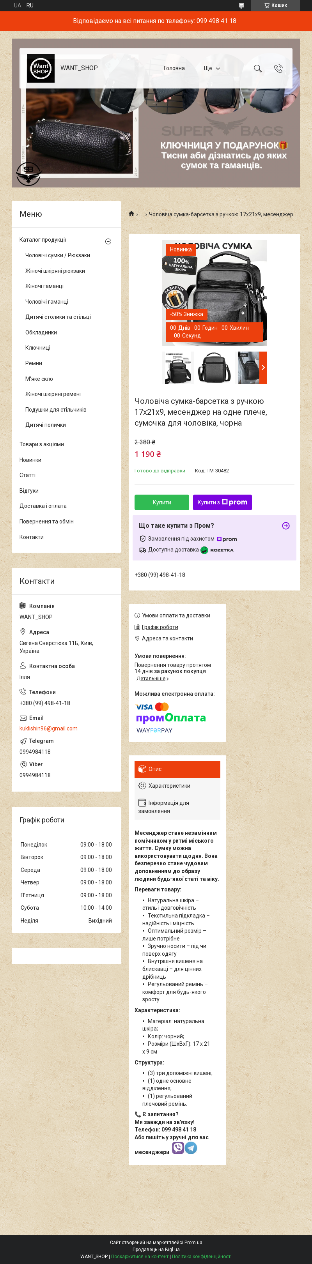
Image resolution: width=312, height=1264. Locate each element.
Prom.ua (193, 1242)
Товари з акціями (42, 444)
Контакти (32, 537)
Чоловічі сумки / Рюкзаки (57, 255)
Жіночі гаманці (44, 286)
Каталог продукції (43, 240)
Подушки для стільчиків (56, 410)
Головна (174, 68)
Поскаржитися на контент (139, 1256)
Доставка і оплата (43, 506)
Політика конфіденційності (202, 1256)
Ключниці (37, 348)
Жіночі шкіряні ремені (53, 394)
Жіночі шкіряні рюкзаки (55, 271)
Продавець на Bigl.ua (156, 1249)
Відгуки (29, 491)
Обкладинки (41, 332)
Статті (27, 475)
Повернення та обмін (47, 521)
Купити (162, 502)
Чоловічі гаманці (46, 302)
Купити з (222, 502)
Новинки (30, 460)
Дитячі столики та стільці (58, 317)
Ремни (33, 363)
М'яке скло (39, 379)
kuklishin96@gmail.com (49, 728)
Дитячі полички (45, 425)
